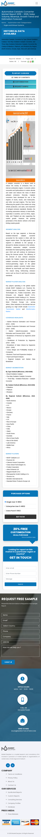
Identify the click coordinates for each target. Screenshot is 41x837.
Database (11, 807)
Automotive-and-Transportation (19, 23)
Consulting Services (15, 800)
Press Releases (13, 814)
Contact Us (12, 785)
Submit (8, 662)
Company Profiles (14, 803)
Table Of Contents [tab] (20, 77)
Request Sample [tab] (20, 86)
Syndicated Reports (15, 792)
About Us (11, 781)
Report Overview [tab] (20, 73)
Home (4, 23)
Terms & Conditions (15, 774)
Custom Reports (13, 796)
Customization (20, 82)
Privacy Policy (12, 778)
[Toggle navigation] (36, 3)
